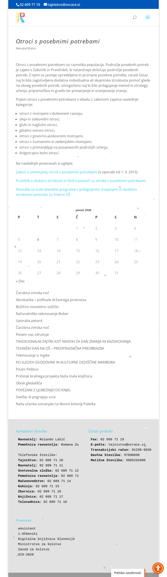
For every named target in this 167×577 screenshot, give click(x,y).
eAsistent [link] (27, 529)
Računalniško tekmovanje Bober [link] (42, 313)
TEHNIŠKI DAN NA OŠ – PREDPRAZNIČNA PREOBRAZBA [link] (60, 348)
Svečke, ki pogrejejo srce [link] (36, 397)
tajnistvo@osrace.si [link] (126, 445)
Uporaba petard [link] (29, 320)
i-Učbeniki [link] (28, 534)
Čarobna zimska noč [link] (32, 292)
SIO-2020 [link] (26, 555)
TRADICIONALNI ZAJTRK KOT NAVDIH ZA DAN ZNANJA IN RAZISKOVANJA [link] (73, 341)
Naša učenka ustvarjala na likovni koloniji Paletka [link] (55, 404)
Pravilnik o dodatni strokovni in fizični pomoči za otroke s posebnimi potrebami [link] (81, 180)
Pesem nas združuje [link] (32, 334)
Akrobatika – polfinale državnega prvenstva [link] (51, 299)
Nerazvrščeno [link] (26, 48)
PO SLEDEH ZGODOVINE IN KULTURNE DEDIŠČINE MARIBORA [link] (65, 362)
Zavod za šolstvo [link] (33, 549)
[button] (147, 20)
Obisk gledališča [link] (29, 383)
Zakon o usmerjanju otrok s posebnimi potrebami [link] (57, 172)
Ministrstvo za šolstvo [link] (39, 544)
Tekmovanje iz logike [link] (33, 355)
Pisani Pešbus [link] (27, 369)
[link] (21, 17)
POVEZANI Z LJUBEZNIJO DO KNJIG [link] (43, 390)
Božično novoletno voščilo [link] (37, 306)
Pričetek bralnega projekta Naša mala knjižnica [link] (54, 376)
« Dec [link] (20, 281)
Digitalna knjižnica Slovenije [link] (46, 539)
